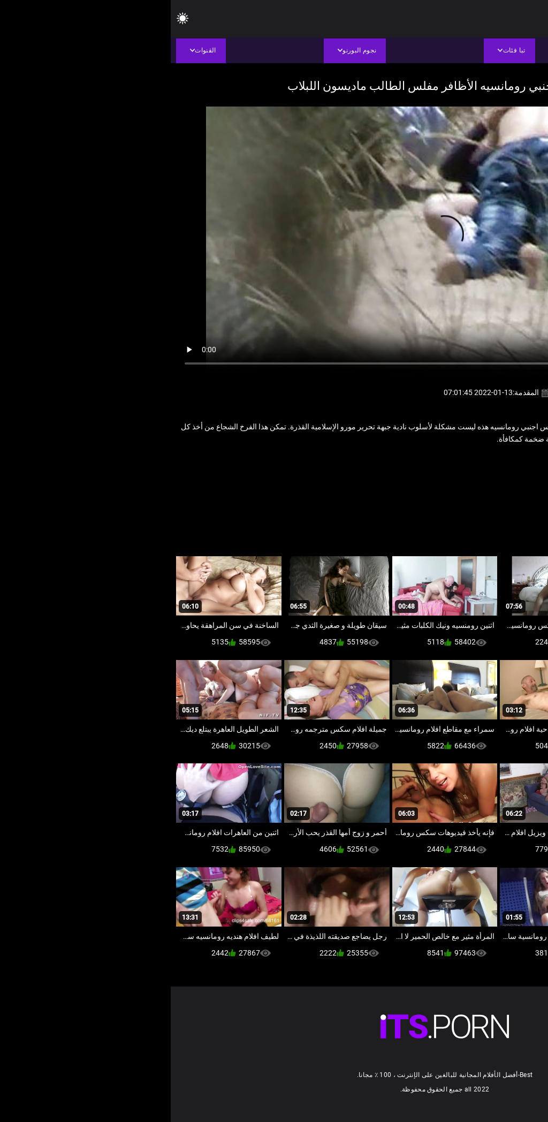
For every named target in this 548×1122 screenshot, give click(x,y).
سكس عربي (436, 462)
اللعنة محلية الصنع (487, 462)
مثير (404, 462)
